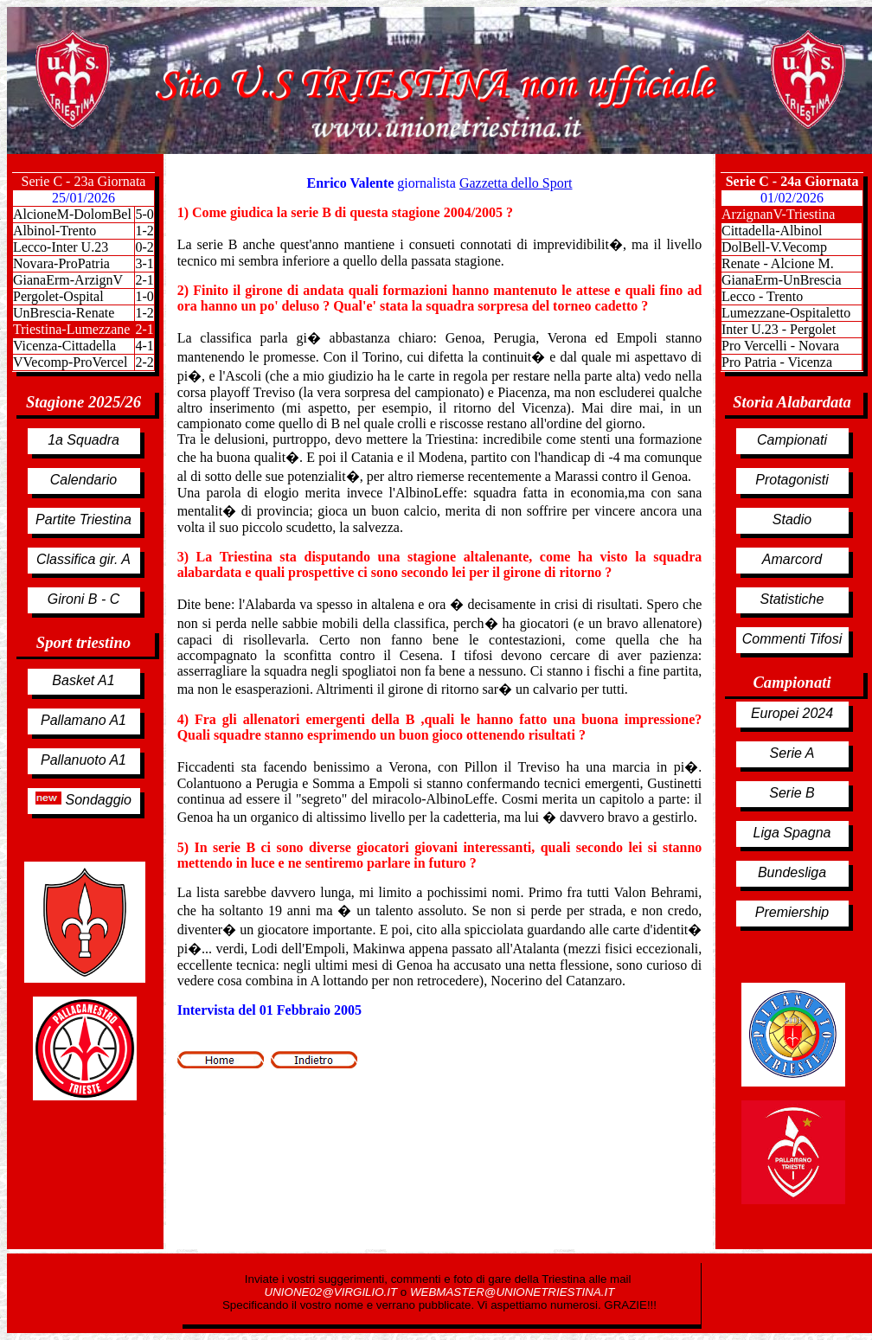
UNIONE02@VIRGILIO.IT (333, 1292)
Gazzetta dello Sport (516, 183)
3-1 (144, 263)
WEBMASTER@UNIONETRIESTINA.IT (512, 1292)
